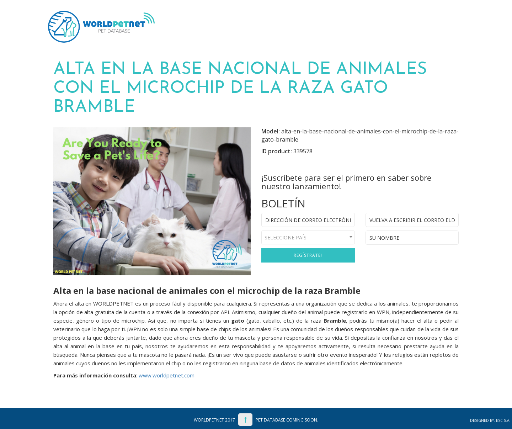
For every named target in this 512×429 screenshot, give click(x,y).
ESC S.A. (503, 420)
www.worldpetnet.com (166, 375)
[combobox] (308, 237)
